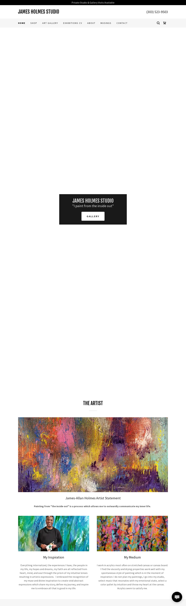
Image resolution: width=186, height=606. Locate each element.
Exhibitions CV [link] (72, 23)
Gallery (93, 216)
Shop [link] (33, 23)
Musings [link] (106, 23)
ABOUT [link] (91, 23)
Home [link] (21, 23)
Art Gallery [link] (50, 23)
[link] (55, 12)
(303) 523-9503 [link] (157, 12)
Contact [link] (122, 23)
